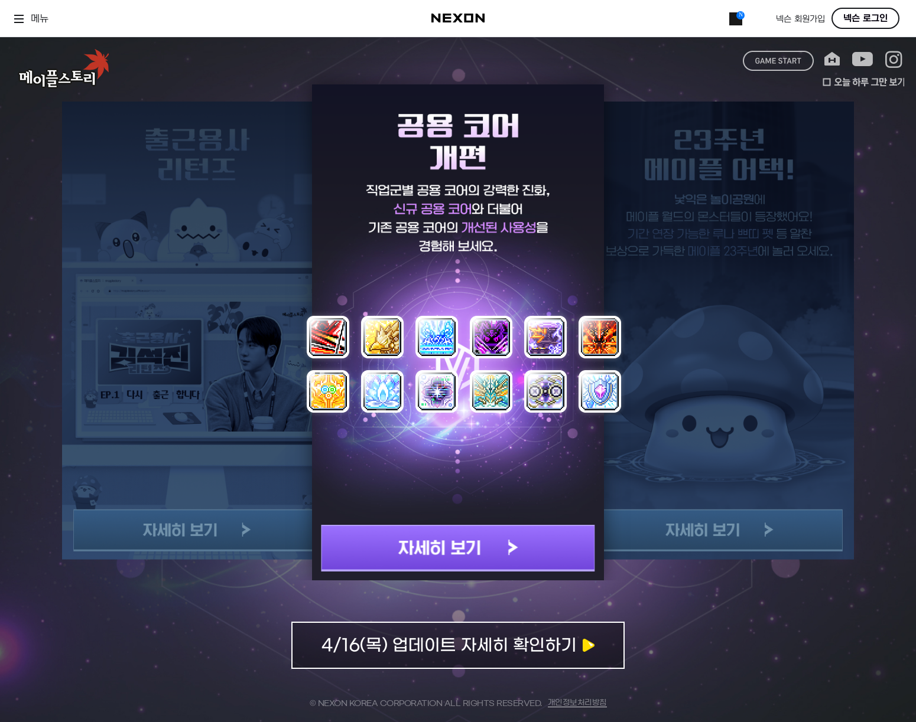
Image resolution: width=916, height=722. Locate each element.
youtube (862, 59)
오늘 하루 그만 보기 (863, 82)
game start (778, 61)
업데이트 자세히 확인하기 (458, 645)
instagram (893, 59)
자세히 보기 (458, 548)
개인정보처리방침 (577, 703)
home (832, 59)
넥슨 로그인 (865, 18)
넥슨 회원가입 (800, 19)
